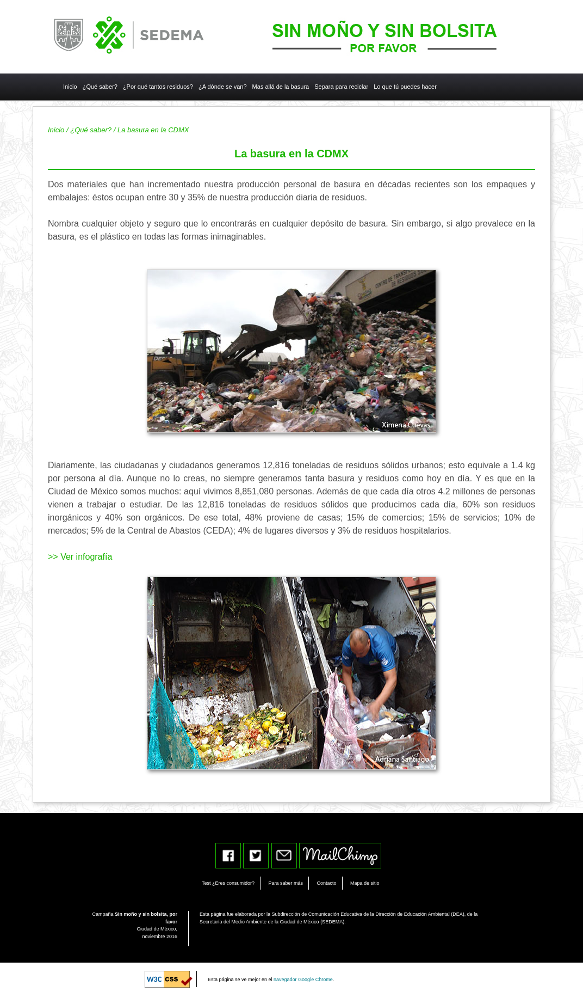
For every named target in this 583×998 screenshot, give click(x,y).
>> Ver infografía (80, 556)
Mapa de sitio (365, 883)
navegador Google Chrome (303, 979)
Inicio (56, 130)
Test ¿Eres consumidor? (228, 883)
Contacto (326, 883)
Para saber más (286, 883)
